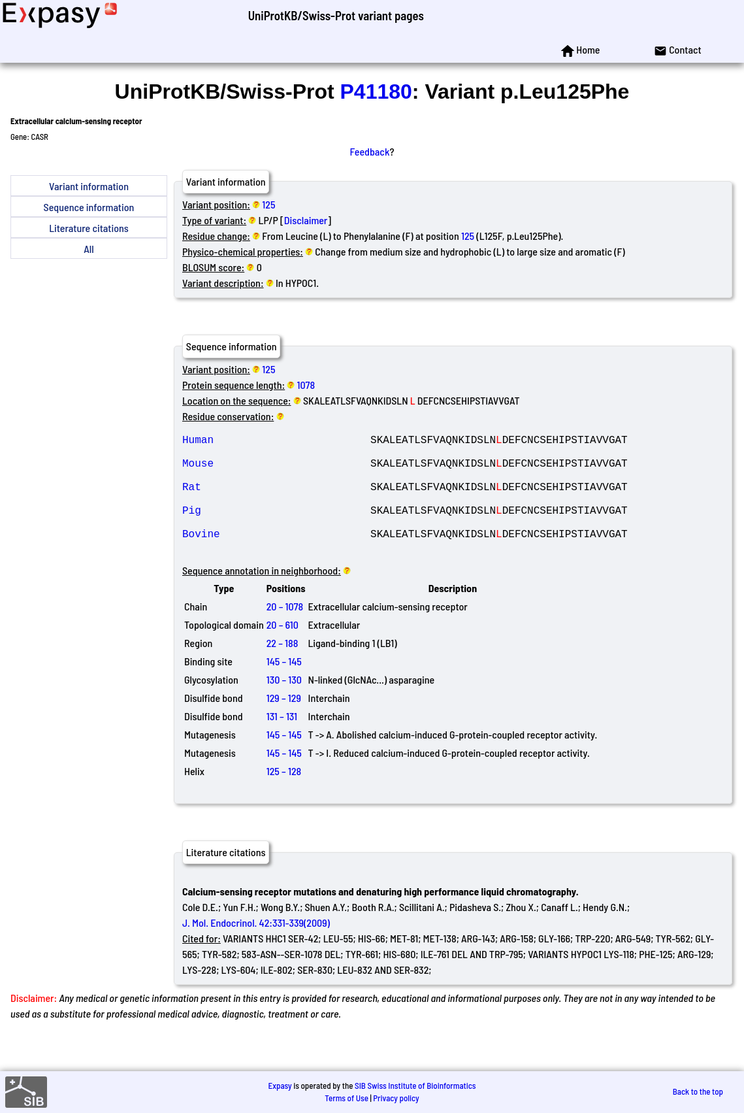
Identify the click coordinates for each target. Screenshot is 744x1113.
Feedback (370, 151)
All (88, 248)
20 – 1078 (285, 632)
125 (268, 204)
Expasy (279, 1085)
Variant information (89, 186)
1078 (306, 384)
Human (276, 442)
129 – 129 (284, 724)
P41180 (376, 91)
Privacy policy (396, 1098)
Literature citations (89, 228)
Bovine (276, 557)
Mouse (276, 470)
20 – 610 (283, 650)
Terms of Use (346, 1098)
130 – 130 (284, 705)
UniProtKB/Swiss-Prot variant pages (336, 15)
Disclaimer (306, 220)
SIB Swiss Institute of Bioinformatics (415, 1085)
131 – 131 (282, 742)
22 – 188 (283, 669)
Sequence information (89, 207)
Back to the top (698, 1091)
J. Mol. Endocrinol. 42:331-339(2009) (256, 948)
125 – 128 (284, 797)
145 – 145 (284, 687)
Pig (276, 528)
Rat (276, 499)
